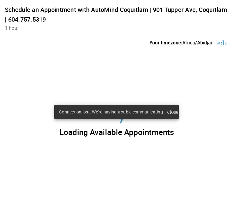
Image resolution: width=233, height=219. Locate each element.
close (171, 112)
